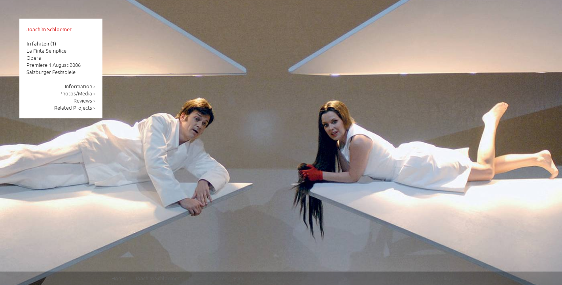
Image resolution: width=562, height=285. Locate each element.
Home (118, 278)
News (195, 278)
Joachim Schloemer (49, 29)
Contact (369, 278)
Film (238, 278)
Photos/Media (77, 93)
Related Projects (74, 107)
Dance (217, 278)
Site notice (399, 278)
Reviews (84, 100)
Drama (301, 278)
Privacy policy (435, 278)
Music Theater (268, 278)
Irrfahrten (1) (41, 43)
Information (80, 86)
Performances (334, 278)
